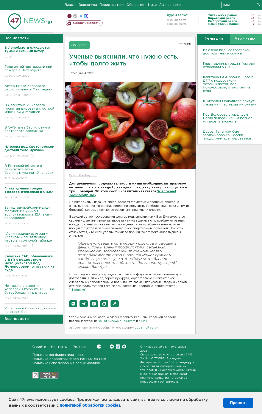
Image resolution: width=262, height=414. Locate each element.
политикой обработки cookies (90, 405)
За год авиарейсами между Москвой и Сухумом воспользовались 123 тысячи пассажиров (30, 215)
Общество (135, 4)
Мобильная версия (69, 16)
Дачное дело (170, 4)
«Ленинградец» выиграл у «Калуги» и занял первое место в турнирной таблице (30, 240)
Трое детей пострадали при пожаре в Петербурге (30, 71)
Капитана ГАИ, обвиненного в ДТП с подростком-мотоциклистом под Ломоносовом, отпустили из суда (228, 84)
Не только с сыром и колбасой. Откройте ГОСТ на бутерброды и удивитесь (30, 292)
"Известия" (77, 290)
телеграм (81, 16)
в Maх (143, 321)
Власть (70, 4)
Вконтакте (99, 346)
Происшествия (111, 4)
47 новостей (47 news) (160, 347)
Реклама (80, 347)
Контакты (59, 347)
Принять (238, 403)
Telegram (118, 346)
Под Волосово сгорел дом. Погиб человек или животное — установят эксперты (229, 118)
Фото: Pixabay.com (83, 175)
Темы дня (213, 38)
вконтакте (75, 16)
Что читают (246, 38)
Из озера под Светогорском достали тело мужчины (227, 52)
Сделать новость (86, 23)
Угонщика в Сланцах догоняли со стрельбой (30, 313)
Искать (258, 4)
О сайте (39, 347)
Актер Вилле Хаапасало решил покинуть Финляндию (30, 91)
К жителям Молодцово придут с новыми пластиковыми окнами (229, 103)
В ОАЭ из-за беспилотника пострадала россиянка (30, 132)
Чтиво (152, 4)
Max (124, 346)
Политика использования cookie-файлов (66, 363)
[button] (73, 303)
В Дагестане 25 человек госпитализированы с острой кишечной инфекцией (30, 111)
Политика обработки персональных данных (69, 359)
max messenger (86, 16)
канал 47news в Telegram (116, 321)
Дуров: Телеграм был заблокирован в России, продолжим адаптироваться (227, 135)
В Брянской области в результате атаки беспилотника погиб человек (30, 172)
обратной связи (146, 328)
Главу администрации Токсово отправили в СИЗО (229, 65)
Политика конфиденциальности (59, 355)
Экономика (88, 4)
